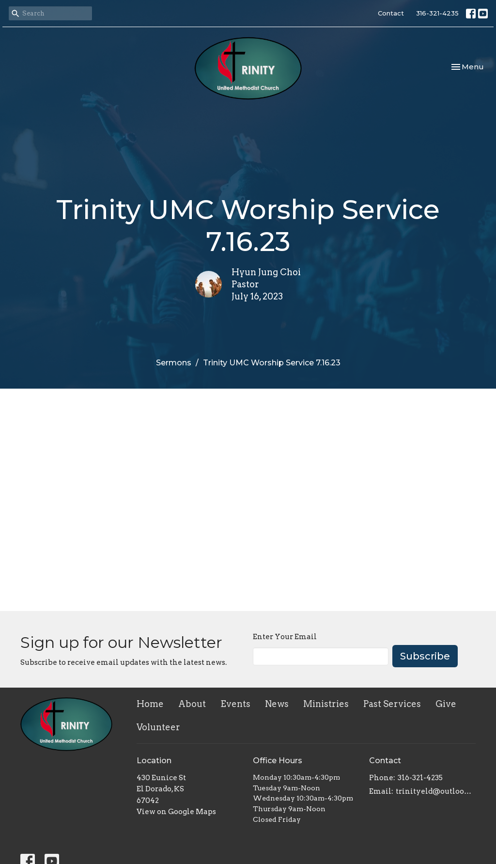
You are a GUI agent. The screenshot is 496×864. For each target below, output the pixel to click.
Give (445, 704)
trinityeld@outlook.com (436, 791)
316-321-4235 (437, 13)
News (277, 704)
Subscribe (425, 656)
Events (235, 704)
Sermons (173, 362)
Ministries (326, 704)
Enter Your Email (285, 636)
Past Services (392, 704)
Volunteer (158, 727)
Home (150, 704)
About (192, 704)
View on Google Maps (176, 811)
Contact (391, 13)
